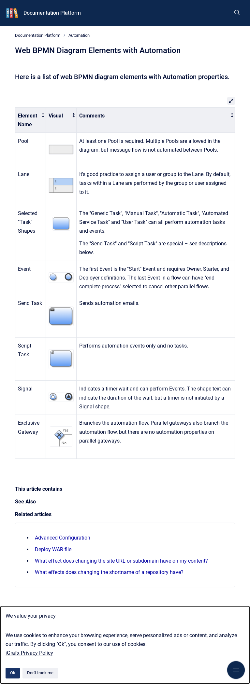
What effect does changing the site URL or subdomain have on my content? (121, 561)
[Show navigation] (236, 670)
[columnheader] (30, 120)
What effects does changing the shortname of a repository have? (109, 572)
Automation (79, 35)
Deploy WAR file (53, 549)
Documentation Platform (52, 13)
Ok (12, 672)
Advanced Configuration (62, 538)
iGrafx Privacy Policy (29, 653)
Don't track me (40, 672)
